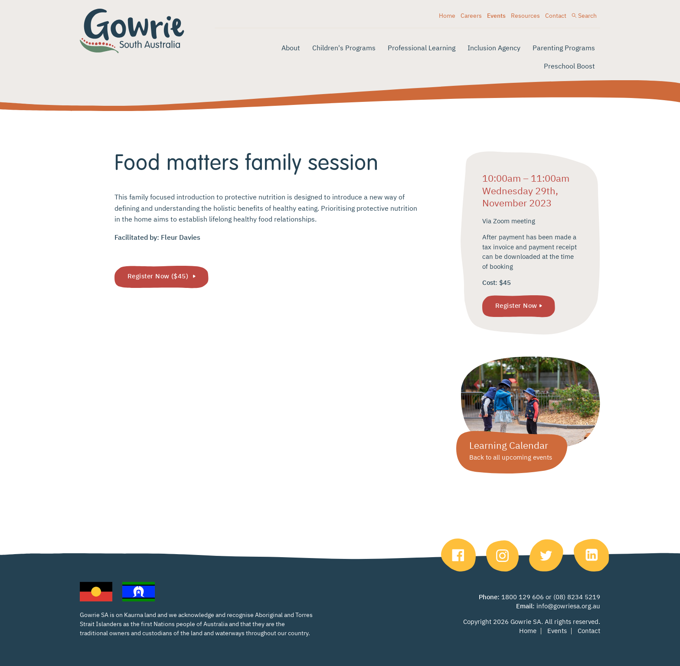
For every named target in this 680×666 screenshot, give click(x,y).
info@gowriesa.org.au (568, 606)
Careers (471, 16)
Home (447, 16)
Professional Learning (421, 48)
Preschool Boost (569, 66)
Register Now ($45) (159, 276)
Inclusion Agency (494, 48)
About (290, 48)
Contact (555, 16)
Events (496, 16)
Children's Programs (344, 48)
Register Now (516, 306)
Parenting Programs (564, 48)
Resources (525, 16)
